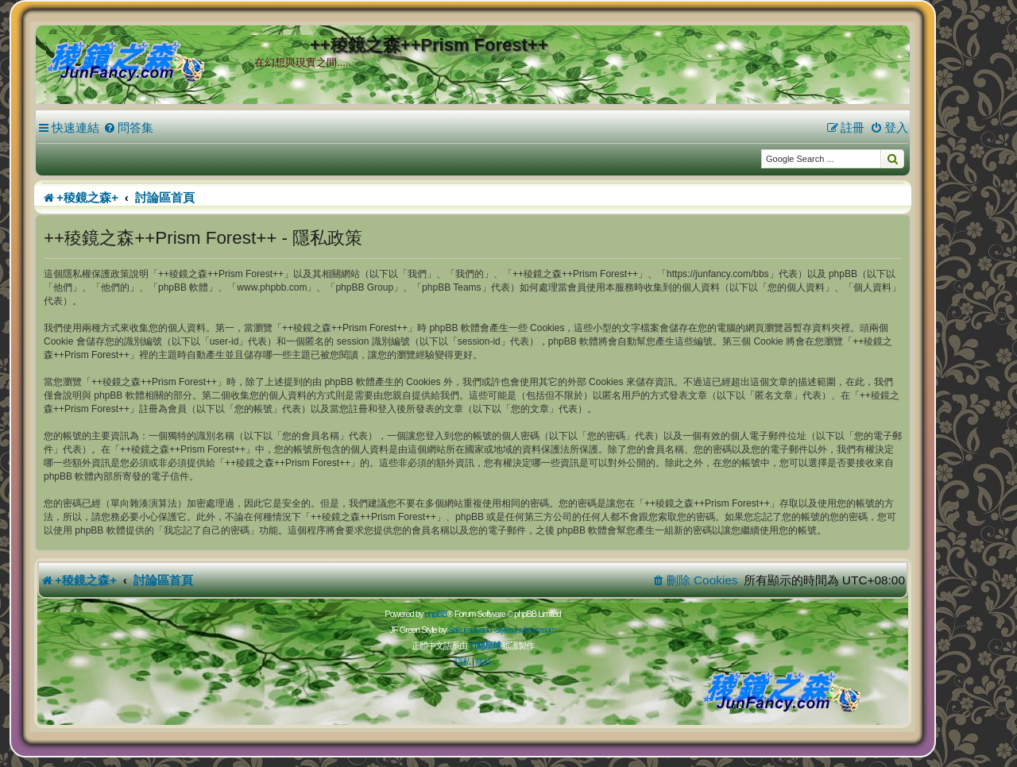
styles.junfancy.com (525, 629)
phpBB (435, 614)
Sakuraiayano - (471, 629)
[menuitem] (128, 127)
